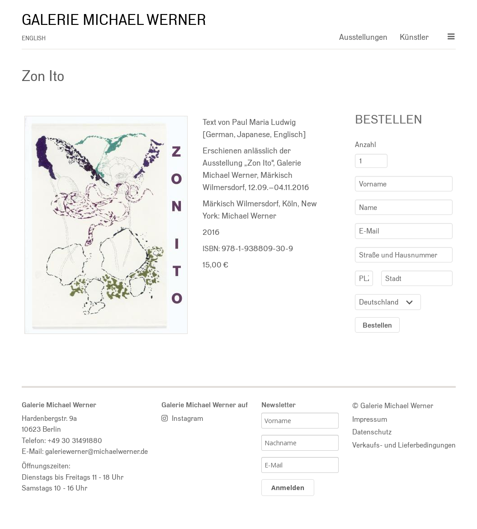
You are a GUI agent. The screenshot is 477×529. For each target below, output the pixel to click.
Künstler (414, 37)
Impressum (369, 419)
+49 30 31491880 (74, 440)
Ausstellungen (363, 37)
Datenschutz (372, 431)
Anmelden (287, 487)
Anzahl (365, 144)
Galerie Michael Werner (114, 20)
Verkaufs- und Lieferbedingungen (404, 444)
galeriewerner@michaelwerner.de (96, 451)
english (34, 38)
